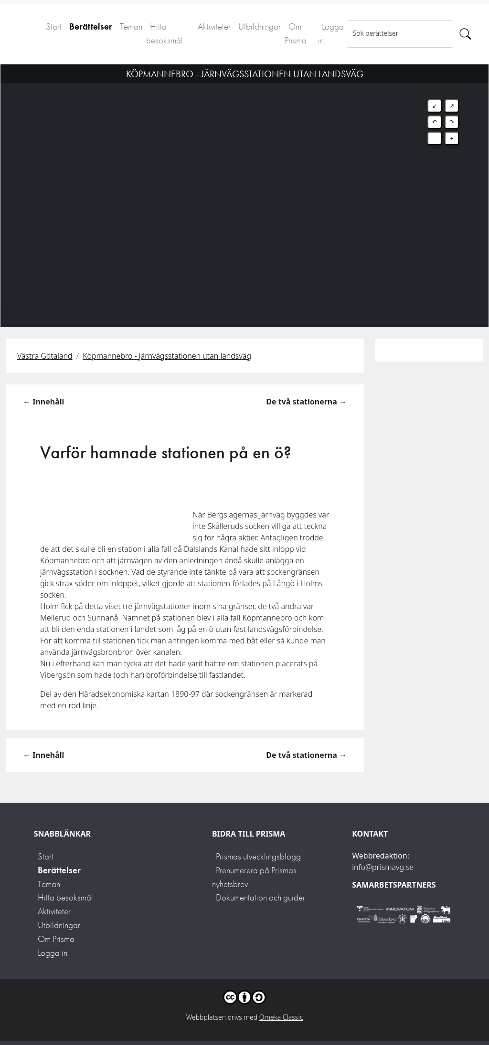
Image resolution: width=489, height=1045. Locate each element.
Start (54, 26)
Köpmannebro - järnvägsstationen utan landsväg (167, 356)
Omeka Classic (281, 1017)
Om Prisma (296, 33)
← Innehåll (43, 401)
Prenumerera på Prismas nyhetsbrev (254, 877)
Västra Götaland (45, 356)
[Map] (244, 183)
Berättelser (90, 26)
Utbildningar (259, 26)
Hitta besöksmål (164, 33)
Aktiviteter (214, 26)
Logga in (331, 33)
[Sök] (465, 34)
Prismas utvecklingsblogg (258, 856)
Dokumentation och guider (260, 897)
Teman (131, 26)
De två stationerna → (306, 401)
